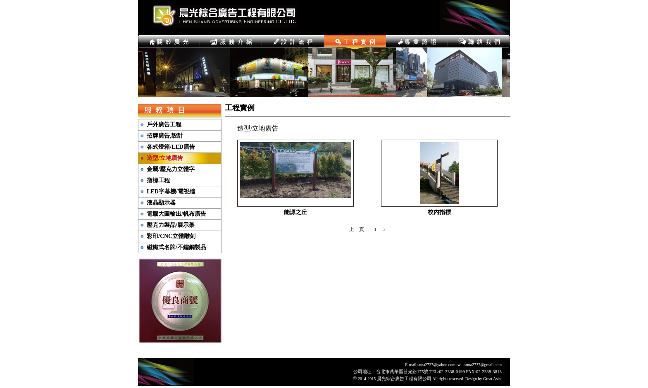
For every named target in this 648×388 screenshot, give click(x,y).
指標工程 (158, 180)
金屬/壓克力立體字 (171, 169)
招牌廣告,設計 (165, 136)
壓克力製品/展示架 (171, 225)
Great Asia (492, 378)
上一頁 (356, 229)
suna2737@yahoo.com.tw (438, 364)
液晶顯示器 (161, 203)
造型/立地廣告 (165, 158)
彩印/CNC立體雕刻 (171, 236)
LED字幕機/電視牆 (171, 192)
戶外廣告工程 (164, 125)
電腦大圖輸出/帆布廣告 (176, 214)
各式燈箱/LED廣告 (171, 147)
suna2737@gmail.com (483, 364)
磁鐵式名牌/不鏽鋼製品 (176, 247)
